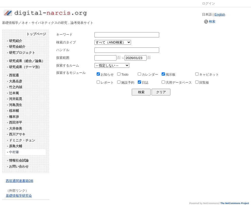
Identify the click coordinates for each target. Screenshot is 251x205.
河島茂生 (14, 105)
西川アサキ (15, 134)
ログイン (208, 3)
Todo (122, 74)
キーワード (64, 34)
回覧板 (202, 82)
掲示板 (168, 74)
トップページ (36, 34)
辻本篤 (12, 93)
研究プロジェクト (20, 53)
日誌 (143, 82)
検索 (210, 21)
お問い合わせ (17, 166)
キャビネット (207, 74)
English (219, 14)
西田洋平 (14, 122)
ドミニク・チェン (20, 140)
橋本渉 (12, 117)
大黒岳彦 (14, 81)
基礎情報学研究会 (19, 195)
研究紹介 (14, 41)
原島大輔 (14, 146)
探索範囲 (62, 58)
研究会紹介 (15, 46)
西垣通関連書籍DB (19, 181)
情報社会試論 (17, 160)
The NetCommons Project (234, 203)
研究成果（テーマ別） (24, 67)
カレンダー (148, 74)
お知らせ (105, 74)
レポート (105, 82)
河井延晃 (14, 99)
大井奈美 (14, 128)
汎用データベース (177, 82)
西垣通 (12, 75)
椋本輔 (12, 111)
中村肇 (12, 152)
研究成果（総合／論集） (25, 61)
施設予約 (125, 82)
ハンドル (62, 50)
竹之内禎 (14, 87)
